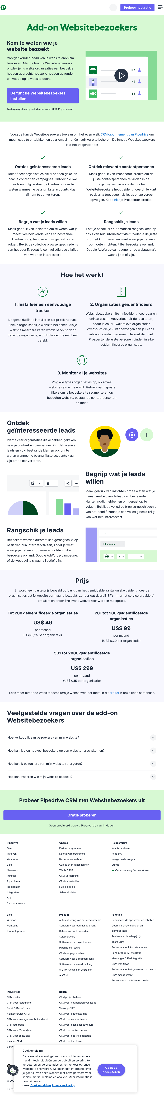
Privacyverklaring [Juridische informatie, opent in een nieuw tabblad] (63, 1085)
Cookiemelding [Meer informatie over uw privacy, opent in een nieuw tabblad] (40, 1085)
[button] (13, 1070)
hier (117, 200)
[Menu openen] (154, 7)
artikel (114, 693)
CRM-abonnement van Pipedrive (124, 134)
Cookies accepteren (111, 1070)
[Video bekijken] (121, 75)
